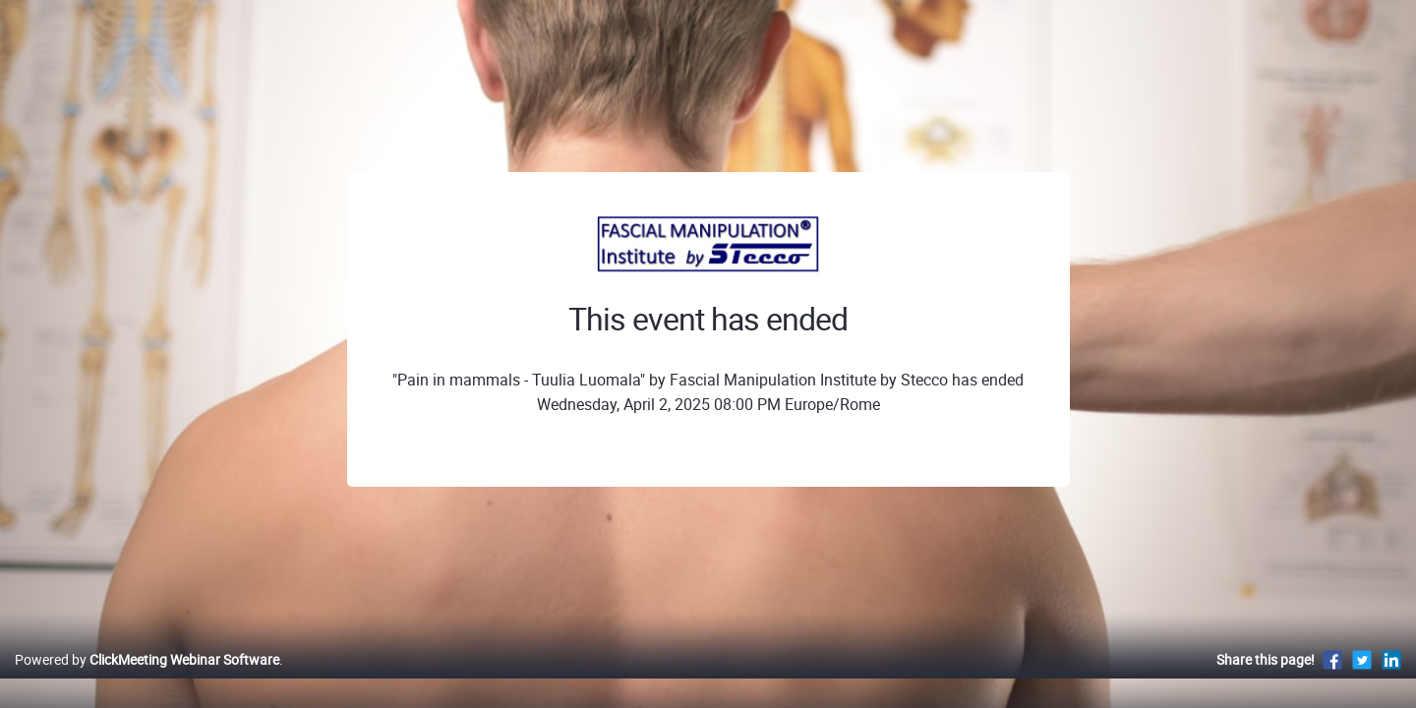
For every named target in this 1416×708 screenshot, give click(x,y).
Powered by (147, 680)
